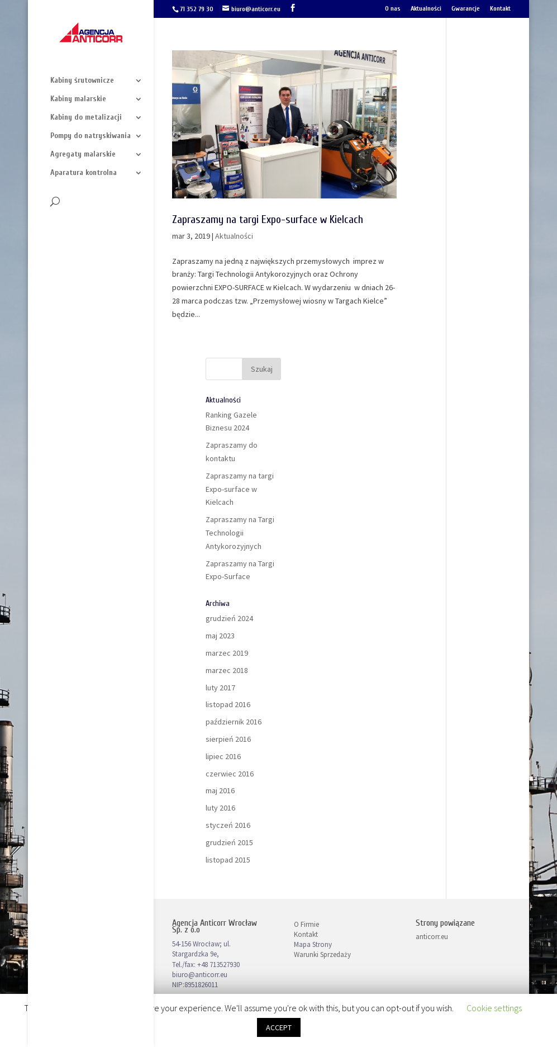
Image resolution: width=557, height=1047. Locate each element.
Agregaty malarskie (83, 154)
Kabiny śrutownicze (82, 81)
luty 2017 (220, 688)
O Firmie (306, 924)
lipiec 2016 (223, 756)
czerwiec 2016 (230, 774)
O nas (393, 8)
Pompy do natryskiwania (90, 136)
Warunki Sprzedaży (322, 954)
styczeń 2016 (228, 825)
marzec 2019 (227, 653)
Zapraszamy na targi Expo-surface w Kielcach (267, 219)
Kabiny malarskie (78, 99)
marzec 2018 (227, 670)
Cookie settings (494, 1007)
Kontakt (500, 8)
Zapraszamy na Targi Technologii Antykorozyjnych (240, 532)
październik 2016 (233, 722)
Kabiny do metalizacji (86, 117)
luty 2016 (220, 808)
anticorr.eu (432, 936)
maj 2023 (220, 636)
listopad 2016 (228, 704)
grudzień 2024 (229, 618)
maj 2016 (220, 790)
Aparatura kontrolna (83, 173)
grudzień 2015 (229, 842)
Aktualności (426, 8)
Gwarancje (465, 8)
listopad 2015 (228, 860)
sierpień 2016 (228, 739)
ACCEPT (279, 1027)
